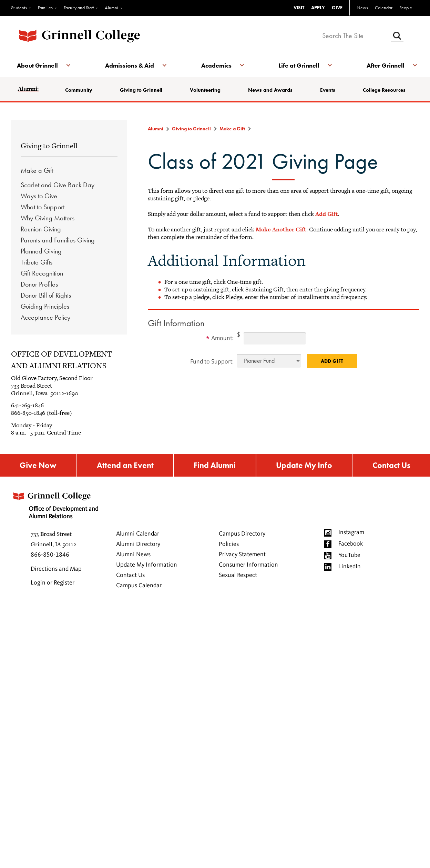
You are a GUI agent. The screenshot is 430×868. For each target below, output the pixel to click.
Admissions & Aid (129, 65)
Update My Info (304, 475)
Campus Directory (242, 544)
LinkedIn (349, 577)
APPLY (318, 7)
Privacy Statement (242, 565)
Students (19, 7)
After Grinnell (384, 65)
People (405, 7)
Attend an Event (124, 475)
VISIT (299, 7)
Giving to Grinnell (132, 95)
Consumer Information (248, 575)
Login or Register (52, 593)
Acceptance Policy (45, 326)
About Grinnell (38, 65)
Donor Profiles (39, 293)
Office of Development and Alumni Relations (56, 513)
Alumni (111, 7)
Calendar (383, 7)
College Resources (375, 95)
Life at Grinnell (298, 65)
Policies (229, 554)
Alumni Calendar (137, 544)
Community (79, 90)
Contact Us (130, 585)
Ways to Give (39, 205)
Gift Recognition (42, 282)
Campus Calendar (139, 596)
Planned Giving (41, 260)
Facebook (350, 554)
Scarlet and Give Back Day (57, 194)
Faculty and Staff (79, 7)
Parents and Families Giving (58, 249)
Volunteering (206, 90)
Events (327, 90)
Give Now (38, 475)
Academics (216, 65)
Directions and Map (56, 579)
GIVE (337, 7)
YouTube (349, 565)
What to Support (42, 216)
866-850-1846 (50, 565)
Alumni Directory (138, 554)
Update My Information (146, 575)
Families (45, 7)
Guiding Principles (45, 315)
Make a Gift (37, 180)
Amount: (222, 348)
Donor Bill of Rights (46, 304)
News (362, 7)
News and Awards (261, 95)
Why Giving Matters (47, 227)
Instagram (351, 543)
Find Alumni (214, 475)
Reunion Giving (41, 238)
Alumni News (133, 565)
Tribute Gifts (36, 271)
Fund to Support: (212, 371)
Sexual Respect (238, 585)
